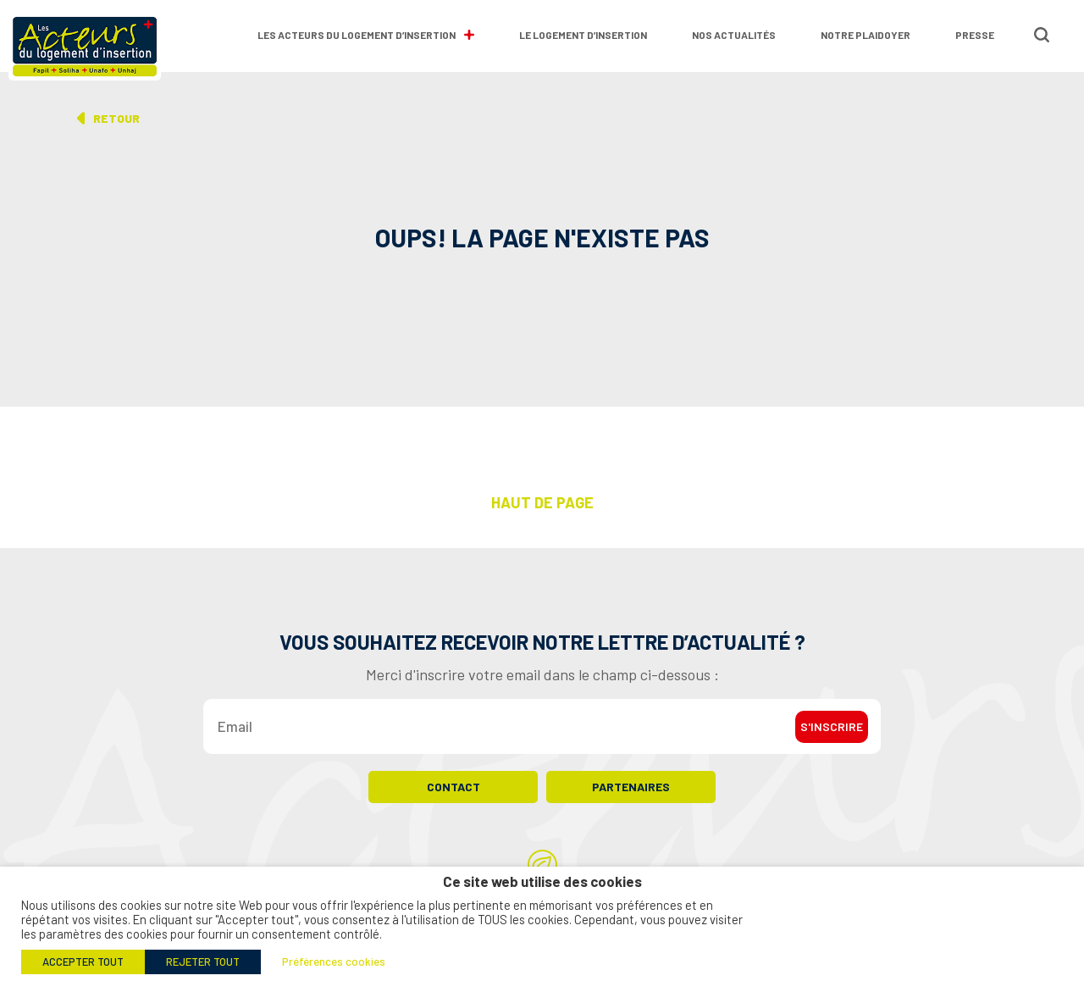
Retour (116, 118)
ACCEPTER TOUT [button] (83, 961)
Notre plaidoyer (865, 35)
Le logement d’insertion (583, 35)
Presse (974, 35)
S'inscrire (831, 726)
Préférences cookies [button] (333, 961)
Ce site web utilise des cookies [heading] (542, 881)
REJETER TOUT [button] (203, 961)
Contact (453, 786)
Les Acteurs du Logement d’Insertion (365, 35)
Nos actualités (734, 35)
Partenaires (631, 786)
